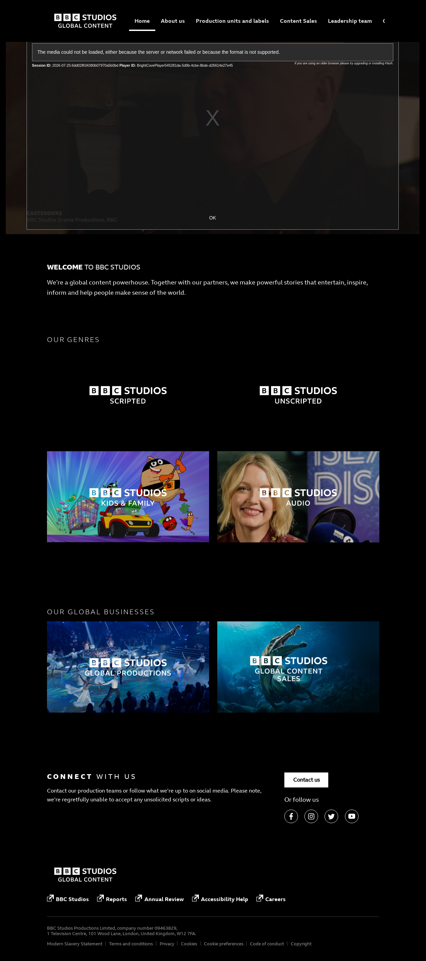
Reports (112, 899)
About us (173, 21)
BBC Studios (68, 899)
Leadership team (350, 21)
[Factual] (128, 394)
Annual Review (159, 899)
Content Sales (298, 21)
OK (212, 218)
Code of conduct (267, 944)
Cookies (189, 944)
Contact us (306, 779)
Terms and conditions (131, 944)
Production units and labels (232, 21)
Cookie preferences (223, 944)
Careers (271, 899)
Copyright (301, 944)
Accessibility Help (220, 899)
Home (142, 21)
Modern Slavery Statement (74, 944)
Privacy (167, 944)
